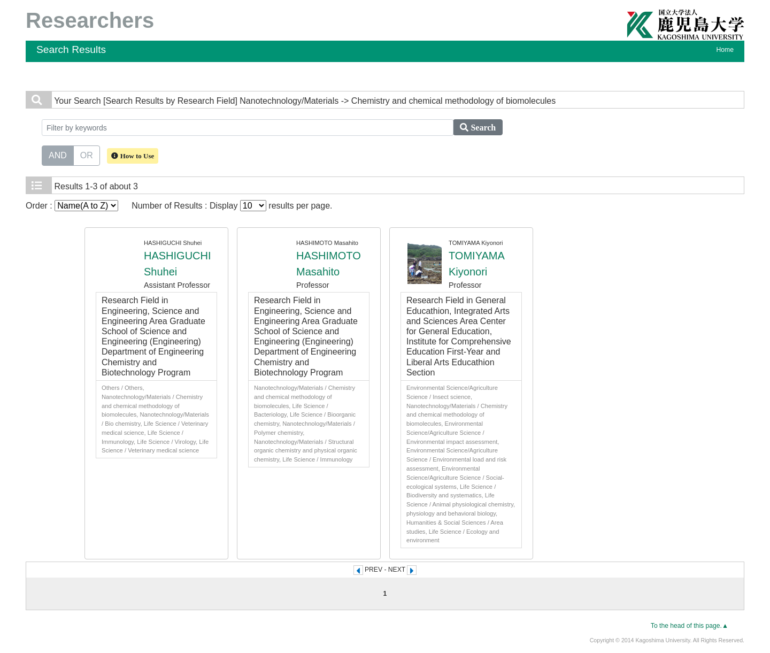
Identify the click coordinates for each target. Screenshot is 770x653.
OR (86, 154)
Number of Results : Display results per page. (232, 205)
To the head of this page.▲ (689, 625)
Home (725, 49)
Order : (72, 205)
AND (58, 154)
